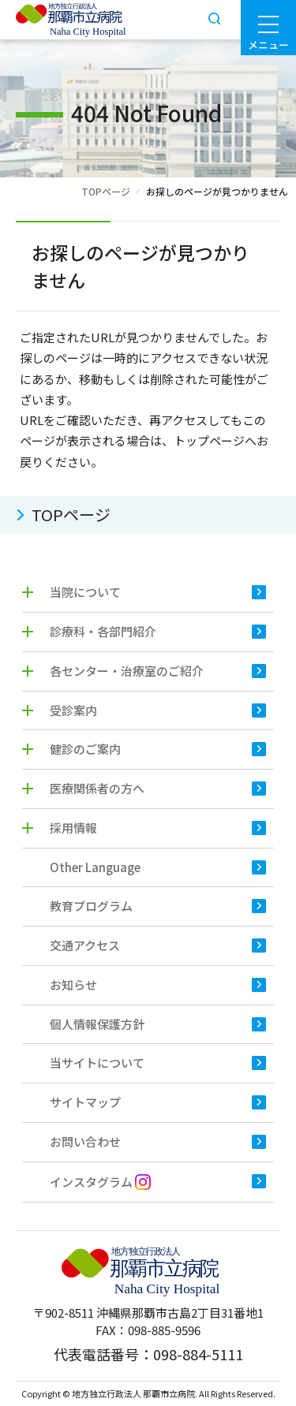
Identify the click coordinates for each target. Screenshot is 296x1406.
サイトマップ (85, 1102)
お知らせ (73, 984)
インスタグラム (100, 1181)
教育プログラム (91, 905)
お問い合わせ (85, 1141)
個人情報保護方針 (97, 1024)
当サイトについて (97, 1062)
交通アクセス (85, 945)
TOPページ (105, 191)
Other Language (95, 867)
